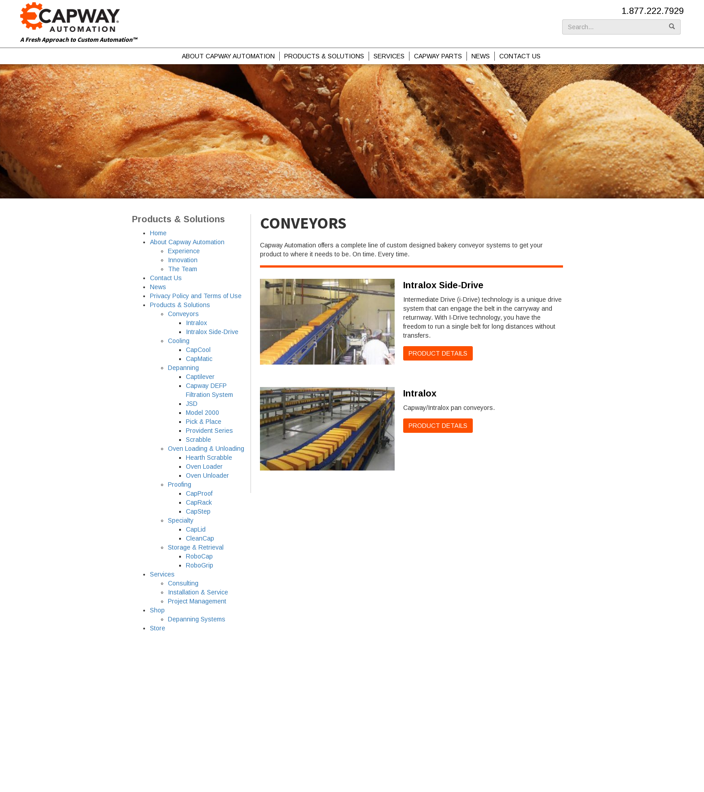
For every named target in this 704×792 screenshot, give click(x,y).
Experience (184, 251)
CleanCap (200, 538)
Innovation (183, 260)
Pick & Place (203, 421)
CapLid (196, 529)
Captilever (200, 376)
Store (157, 628)
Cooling (178, 340)
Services (389, 56)
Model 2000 (202, 412)
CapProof (199, 493)
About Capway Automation (228, 56)
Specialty (181, 520)
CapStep (198, 511)
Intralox (196, 322)
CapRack (199, 502)
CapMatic (199, 358)
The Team (182, 269)
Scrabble (198, 439)
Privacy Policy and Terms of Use (196, 295)
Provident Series (209, 430)
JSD (192, 403)
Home (158, 233)
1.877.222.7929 (652, 11)
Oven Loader (204, 466)
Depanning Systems (196, 619)
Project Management (197, 601)
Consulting (183, 583)
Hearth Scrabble (209, 457)
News (480, 56)
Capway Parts (438, 56)
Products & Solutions (324, 56)
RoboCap (199, 556)
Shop (157, 610)
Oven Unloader (207, 475)
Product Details (438, 353)
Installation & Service (198, 592)
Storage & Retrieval (196, 547)
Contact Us (520, 56)
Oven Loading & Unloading (206, 448)
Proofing (179, 484)
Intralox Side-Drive (212, 331)
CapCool (198, 349)
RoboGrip (199, 565)
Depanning (183, 367)
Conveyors (183, 313)
